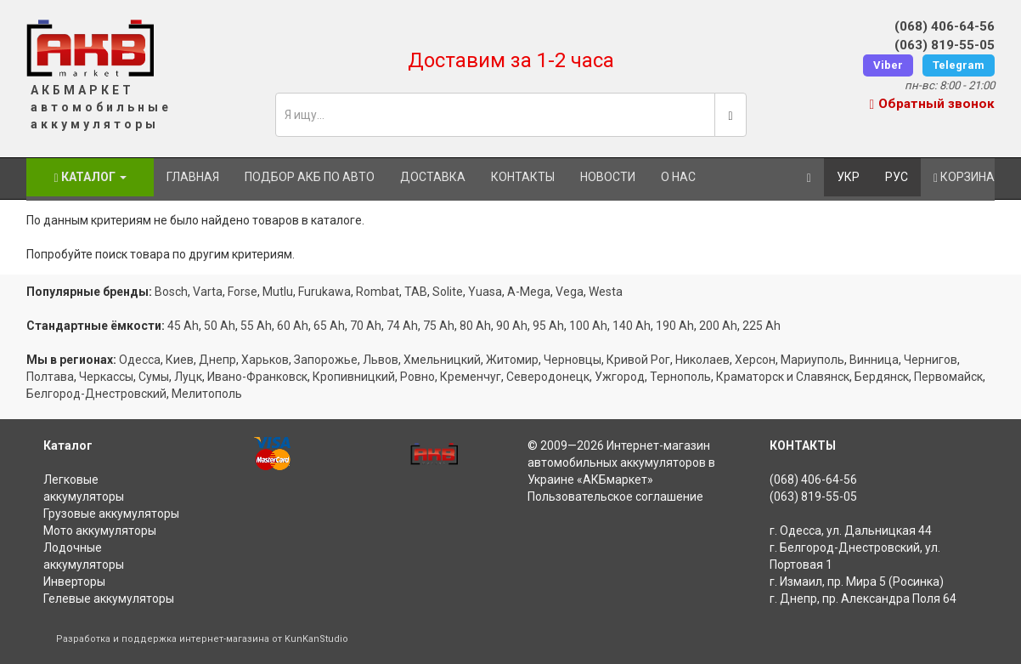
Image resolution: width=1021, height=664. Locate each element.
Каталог (90, 177)
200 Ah (718, 325)
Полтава (50, 376)
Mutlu (277, 291)
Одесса (140, 359)
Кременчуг (470, 376)
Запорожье (326, 359)
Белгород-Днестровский (96, 393)
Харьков (265, 359)
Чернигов (930, 359)
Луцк (188, 376)
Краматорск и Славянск (782, 376)
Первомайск (948, 376)
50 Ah (219, 325)
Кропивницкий (354, 376)
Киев (180, 359)
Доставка (432, 177)
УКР (848, 177)
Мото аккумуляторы (99, 530)
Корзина (964, 177)
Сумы (153, 376)
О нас (678, 177)
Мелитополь (207, 393)
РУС (896, 177)
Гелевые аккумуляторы (108, 598)
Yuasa (485, 291)
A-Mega (528, 291)
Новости (607, 177)
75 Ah (438, 325)
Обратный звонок (932, 103)
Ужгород (620, 376)
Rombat (377, 291)
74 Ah (402, 325)
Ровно (417, 376)
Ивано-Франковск (257, 376)
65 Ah (329, 325)
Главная (192, 177)
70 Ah (365, 325)
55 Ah (256, 325)
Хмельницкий (442, 359)
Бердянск (882, 376)
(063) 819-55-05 (944, 45)
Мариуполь (812, 359)
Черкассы (106, 376)
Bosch (171, 291)
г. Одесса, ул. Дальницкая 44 (851, 530)
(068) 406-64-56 (944, 26)
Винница (874, 359)
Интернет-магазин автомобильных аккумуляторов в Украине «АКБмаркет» (621, 462)
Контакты (523, 177)
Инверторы (74, 581)
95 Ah (548, 325)
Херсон (755, 359)
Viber (888, 65)
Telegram (958, 65)
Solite (447, 291)
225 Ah (761, 325)
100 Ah (588, 325)
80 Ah (475, 325)
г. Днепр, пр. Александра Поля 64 (863, 598)
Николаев (702, 359)
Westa (606, 291)
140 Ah (631, 325)
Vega (570, 291)
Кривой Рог (638, 359)
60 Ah (292, 325)
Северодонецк (547, 376)
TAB (415, 291)
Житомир (512, 359)
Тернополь (680, 376)
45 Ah (183, 325)
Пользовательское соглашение (615, 496)
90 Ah (511, 325)
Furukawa (324, 291)
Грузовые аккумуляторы (111, 513)
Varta (208, 291)
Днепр (217, 359)
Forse (242, 291)
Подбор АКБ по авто (310, 177)
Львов (380, 359)
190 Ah (675, 325)
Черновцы (572, 359)
